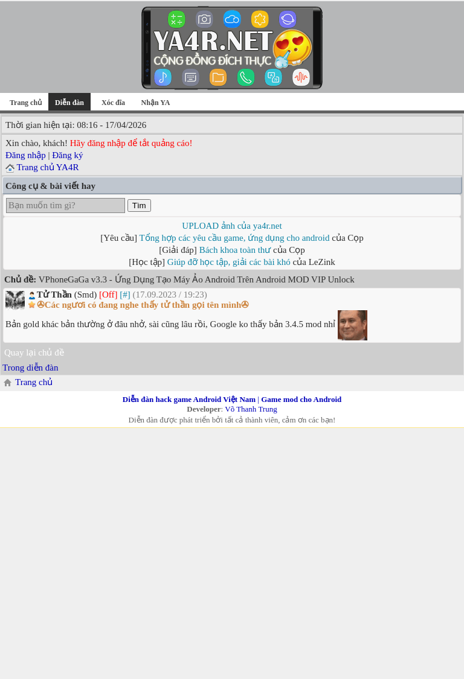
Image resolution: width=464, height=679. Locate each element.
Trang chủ (26, 102)
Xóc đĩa (113, 102)
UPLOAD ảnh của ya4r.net (232, 226)
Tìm (139, 205)
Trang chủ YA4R (47, 167)
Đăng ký (67, 155)
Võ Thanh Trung (251, 408)
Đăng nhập (25, 155)
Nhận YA (155, 102)
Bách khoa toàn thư (235, 250)
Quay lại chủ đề (34, 352)
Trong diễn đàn (30, 367)
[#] (125, 294)
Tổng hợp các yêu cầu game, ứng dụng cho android (235, 238)
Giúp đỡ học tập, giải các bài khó (229, 262)
